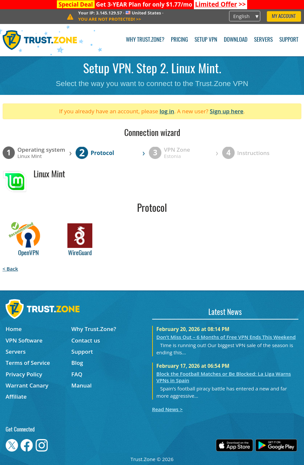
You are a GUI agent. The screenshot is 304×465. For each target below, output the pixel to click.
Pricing (179, 40)
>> (220, 4)
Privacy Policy (24, 374)
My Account (284, 16)
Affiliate (16, 396)
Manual (81, 385)
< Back (10, 268)
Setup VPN (206, 40)
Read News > (167, 409)
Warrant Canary (27, 385)
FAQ (76, 374)
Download (235, 40)
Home (14, 329)
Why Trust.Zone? (145, 40)
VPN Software (24, 340)
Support (288, 40)
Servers (263, 40)
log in (166, 111)
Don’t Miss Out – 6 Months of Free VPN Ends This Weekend (226, 337)
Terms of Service (28, 362)
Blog (77, 362)
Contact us (85, 340)
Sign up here (226, 111)
